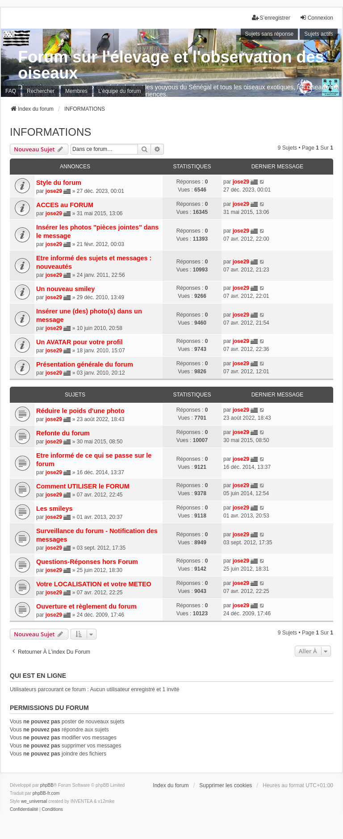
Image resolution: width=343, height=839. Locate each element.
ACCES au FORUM (64, 205)
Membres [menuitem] (76, 91)
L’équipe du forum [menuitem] (119, 91)
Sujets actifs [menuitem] (318, 34)
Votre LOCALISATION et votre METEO (93, 584)
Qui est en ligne (38, 675)
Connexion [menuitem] (316, 17)
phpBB (47, 785)
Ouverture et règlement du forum (86, 606)
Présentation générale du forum (84, 364)
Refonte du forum (63, 433)
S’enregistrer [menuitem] (271, 17)
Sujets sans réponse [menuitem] (269, 34)
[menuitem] (24, 810)
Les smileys (54, 508)
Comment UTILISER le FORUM (83, 486)
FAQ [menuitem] (10, 91)
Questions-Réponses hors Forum (87, 561)
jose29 (54, 191)
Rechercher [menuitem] (40, 91)
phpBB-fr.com (46, 793)
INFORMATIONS (50, 132)
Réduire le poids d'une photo (80, 410)
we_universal (34, 801)
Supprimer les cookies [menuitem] (225, 785)
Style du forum (58, 182)
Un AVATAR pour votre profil (79, 342)
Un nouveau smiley (65, 288)
